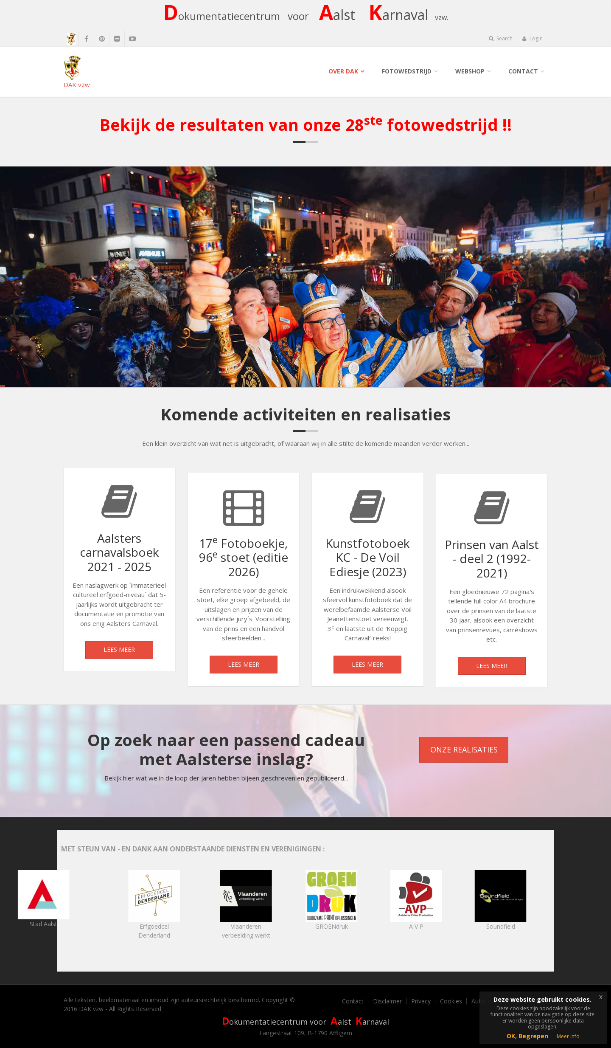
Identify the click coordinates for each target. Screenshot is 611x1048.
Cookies (451, 1001)
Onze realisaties (464, 749)
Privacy (421, 1001)
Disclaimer (387, 1001)
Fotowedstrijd (407, 71)
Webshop (470, 71)
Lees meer (119, 655)
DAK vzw (77, 72)
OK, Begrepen (527, 1036)
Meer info (568, 1036)
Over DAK (343, 71)
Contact (523, 71)
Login (532, 38)
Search (501, 38)
